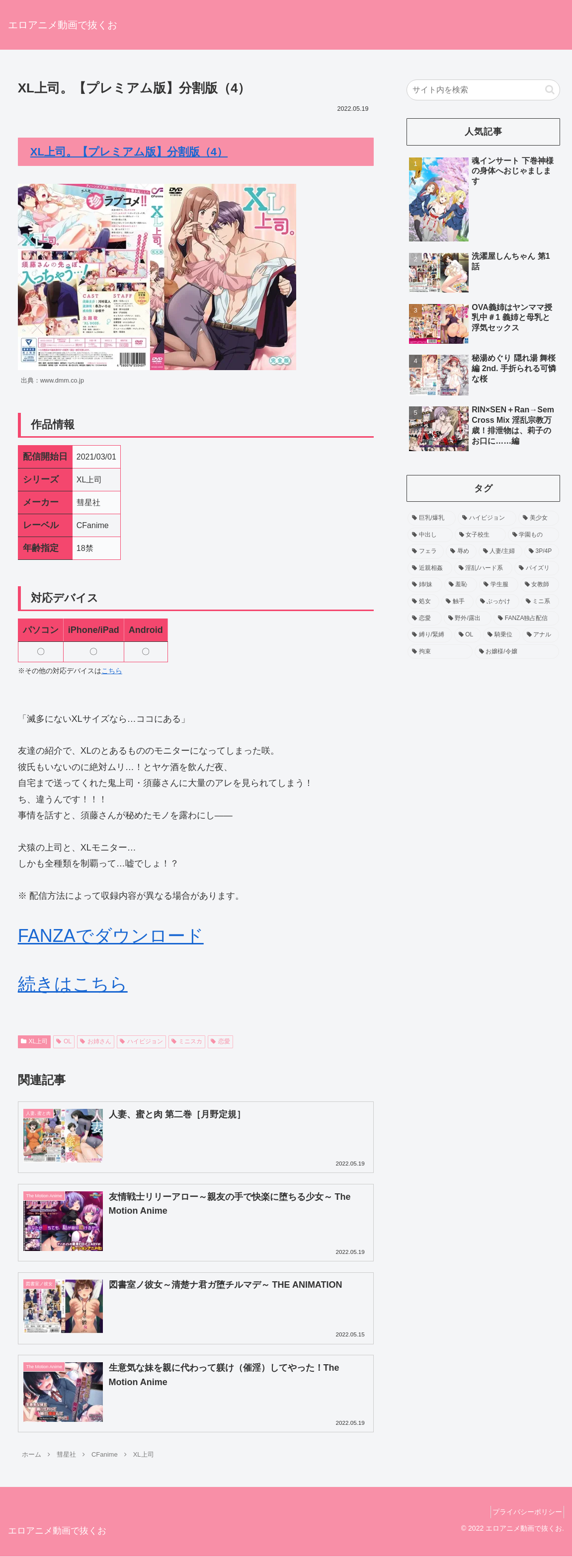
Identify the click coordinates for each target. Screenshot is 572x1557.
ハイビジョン (141, 1041)
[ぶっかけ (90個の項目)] (497, 601)
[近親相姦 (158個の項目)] (430, 568)
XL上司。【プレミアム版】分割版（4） (129, 152)
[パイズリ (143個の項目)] (536, 568)
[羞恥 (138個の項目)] (460, 584)
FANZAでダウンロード (111, 936)
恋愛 (220, 1041)
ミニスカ (187, 1041)
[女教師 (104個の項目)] (539, 584)
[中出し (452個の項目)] (430, 535)
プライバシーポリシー (524, 1513)
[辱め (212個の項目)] (461, 551)
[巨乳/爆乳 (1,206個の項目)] (432, 518)
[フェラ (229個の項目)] (426, 551)
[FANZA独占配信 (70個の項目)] (526, 618)
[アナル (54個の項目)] (540, 634)
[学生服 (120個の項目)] (498, 584)
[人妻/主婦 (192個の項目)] (501, 551)
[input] (483, 89)
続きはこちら (73, 984)
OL (64, 1041)
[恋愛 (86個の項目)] (425, 618)
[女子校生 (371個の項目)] (480, 535)
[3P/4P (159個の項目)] (541, 551)
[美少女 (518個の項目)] (538, 518)
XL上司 (34, 1041)
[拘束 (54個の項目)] (440, 651)
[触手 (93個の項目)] (457, 601)
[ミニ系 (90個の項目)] (540, 601)
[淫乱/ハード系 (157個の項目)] (483, 568)
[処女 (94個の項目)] (423, 601)
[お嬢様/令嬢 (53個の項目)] (517, 651)
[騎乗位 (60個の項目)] (501, 634)
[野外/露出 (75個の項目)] (467, 618)
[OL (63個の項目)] (467, 634)
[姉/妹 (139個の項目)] (425, 584)
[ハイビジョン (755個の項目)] (487, 518)
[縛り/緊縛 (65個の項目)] (430, 634)
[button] (550, 89)
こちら (111, 671)
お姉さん (95, 1041)
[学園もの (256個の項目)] (533, 535)
